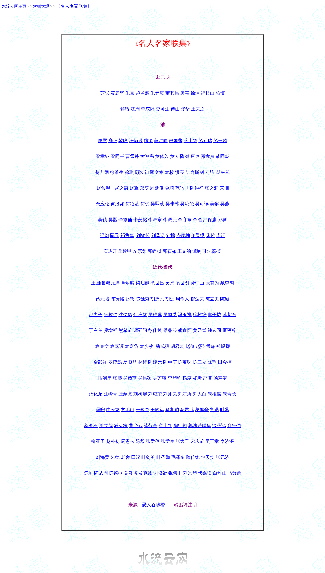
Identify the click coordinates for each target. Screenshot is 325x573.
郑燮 (144, 188)
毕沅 (220, 235)
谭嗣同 (199, 251)
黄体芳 (162, 156)
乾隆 (123, 140)
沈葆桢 (214, 251)
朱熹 (129, 93)
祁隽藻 (127, 235)
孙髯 (222, 219)
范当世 (182, 188)
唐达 (195, 156)
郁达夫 (197, 298)
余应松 (102, 203)
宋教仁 (110, 314)
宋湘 (224, 188)
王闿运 (157, 409)
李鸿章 (155, 219)
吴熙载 (157, 203)
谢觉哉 (106, 425)
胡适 (170, 298)
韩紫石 (229, 314)
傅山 (175, 108)
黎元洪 (113, 282)
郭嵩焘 (207, 156)
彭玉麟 (220, 140)
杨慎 (220, 93)
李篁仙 (125, 219)
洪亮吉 (182, 172)
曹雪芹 (132, 156)
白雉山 (220, 473)
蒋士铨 (190, 140)
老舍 (125, 457)
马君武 (187, 409)
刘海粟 (102, 457)
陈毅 (140, 441)
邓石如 (169, 251)
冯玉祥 (185, 314)
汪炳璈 (136, 140)
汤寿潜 (220, 378)
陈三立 (200, 362)
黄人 (174, 156)
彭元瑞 (205, 140)
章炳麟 (127, 282)
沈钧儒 (125, 314)
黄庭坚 (117, 93)
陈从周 (101, 473)
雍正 (112, 140)
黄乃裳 (200, 330)
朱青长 (229, 393)
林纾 (142, 362)
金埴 (169, 188)
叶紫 (224, 409)
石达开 (110, 251)
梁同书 (117, 156)
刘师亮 (170, 393)
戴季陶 (227, 282)
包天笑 (207, 457)
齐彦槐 (183, 235)
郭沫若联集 (199, 425)
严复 (207, 378)
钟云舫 (207, 172)
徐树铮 (200, 314)
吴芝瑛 (159, 378)
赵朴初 (113, 441)
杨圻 (197, 378)
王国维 (98, 282)
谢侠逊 (160, 473)
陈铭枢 (116, 473)
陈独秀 (142, 298)
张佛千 (175, 473)
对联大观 (41, 6)
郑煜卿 (223, 346)
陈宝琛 (185, 362)
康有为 (212, 282)
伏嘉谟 (205, 473)
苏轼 (104, 93)
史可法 (162, 108)
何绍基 (132, 203)
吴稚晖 (155, 314)
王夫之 (198, 108)
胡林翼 (223, 172)
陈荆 (212, 362)
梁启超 (142, 282)
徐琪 (129, 172)
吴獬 (214, 203)
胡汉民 (157, 298)
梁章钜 (102, 156)
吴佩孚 (170, 314)
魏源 (148, 140)
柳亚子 (98, 441)
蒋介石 (91, 425)
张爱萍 (153, 441)
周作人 (182, 298)
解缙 (124, 108)
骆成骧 (162, 346)
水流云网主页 (14, 6)
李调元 (170, 219)
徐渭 (195, 93)
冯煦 (100, 409)
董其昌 (172, 93)
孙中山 (197, 282)
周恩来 (127, 441)
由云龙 (113, 409)
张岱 (185, 108)
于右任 (95, 330)
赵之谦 (121, 188)
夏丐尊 (229, 330)
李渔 (197, 219)
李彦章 (185, 219)
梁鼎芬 (170, 330)
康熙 (102, 140)
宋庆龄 (197, 441)
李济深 (227, 441)
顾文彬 (157, 172)
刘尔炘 (185, 393)
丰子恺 (214, 314)
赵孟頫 (142, 93)
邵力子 (95, 314)
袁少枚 (146, 346)
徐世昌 (157, 282)
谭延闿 (140, 330)
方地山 (127, 409)
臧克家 (121, 425)
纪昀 (104, 235)
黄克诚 (145, 473)
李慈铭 (140, 219)
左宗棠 (140, 251)
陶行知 (180, 425)
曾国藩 (175, 140)
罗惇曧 (115, 362)
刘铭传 (143, 235)
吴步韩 (172, 203)
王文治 (184, 251)
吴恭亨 (130, 378)
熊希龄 (125, 330)
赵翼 (134, 188)
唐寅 (184, 93)
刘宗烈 (190, 473)
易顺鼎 (130, 362)
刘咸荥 (155, 393)
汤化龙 (95, 393)
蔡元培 (102, 298)
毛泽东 (178, 457)
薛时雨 (161, 140)
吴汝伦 (187, 203)
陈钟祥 (197, 188)
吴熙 (112, 219)
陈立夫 (212, 298)
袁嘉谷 (132, 346)
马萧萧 (234, 473)
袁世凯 (182, 282)
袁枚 (169, 172)
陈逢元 (155, 362)
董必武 (136, 425)
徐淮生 (117, 172)
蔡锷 (129, 298)
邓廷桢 (154, 251)
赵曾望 (103, 188)
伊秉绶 (198, 235)
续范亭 (150, 425)
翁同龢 (222, 156)
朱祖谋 (214, 393)
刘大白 (200, 393)
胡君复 (177, 346)
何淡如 (117, 203)
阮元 (114, 235)
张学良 (168, 441)
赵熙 (200, 346)
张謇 (117, 378)
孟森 (210, 346)
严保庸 (210, 219)
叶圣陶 (163, 457)
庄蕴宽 (125, 393)
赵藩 (190, 346)
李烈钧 (174, 378)
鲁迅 (214, 409)
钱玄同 (214, 330)
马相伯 (172, 409)
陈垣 (88, 473)
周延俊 (157, 188)
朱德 (115, 457)
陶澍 (184, 156)
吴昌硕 (145, 378)
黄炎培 (131, 473)
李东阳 (148, 108)
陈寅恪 (117, 298)
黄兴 (170, 282)
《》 (74, 6)
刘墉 (170, 235)
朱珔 (210, 235)
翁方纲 (102, 172)
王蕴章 (142, 409)
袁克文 (102, 346)
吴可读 (202, 203)
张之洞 (211, 188)
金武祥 (100, 362)
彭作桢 (155, 330)
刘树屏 (140, 393)
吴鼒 (224, 203)
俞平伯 (234, 425)
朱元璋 (157, 93)
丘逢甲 (125, 251)
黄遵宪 (147, 156)
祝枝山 (207, 93)
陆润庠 (105, 378)
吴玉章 (212, 441)
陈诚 (224, 298)
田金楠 (225, 362)
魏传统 (193, 457)
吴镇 (102, 219)
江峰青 (110, 393)
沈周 (135, 108)
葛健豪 (202, 409)
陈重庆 (170, 362)
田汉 (135, 457)
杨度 (187, 378)
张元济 (222, 457)
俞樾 (194, 172)
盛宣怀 (185, 330)
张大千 (182, 441)
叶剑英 (148, 457)
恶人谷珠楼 (153, 504)
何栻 (144, 203)
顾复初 (142, 172)
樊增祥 (110, 330)
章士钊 (165, 425)
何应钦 (140, 314)
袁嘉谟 (117, 346)
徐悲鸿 (219, 425)
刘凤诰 (158, 235)
